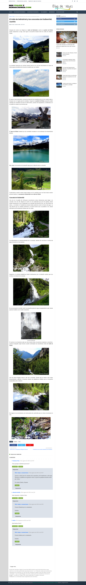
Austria (15, 441)
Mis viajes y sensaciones (15, 24)
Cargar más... (13, 566)
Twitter (21, 445)
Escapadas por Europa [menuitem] (32, 12)
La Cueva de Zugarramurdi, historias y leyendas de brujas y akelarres (69, 69)
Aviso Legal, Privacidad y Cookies (51, 582)
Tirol (13, 16)
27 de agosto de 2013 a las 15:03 (36, 472)
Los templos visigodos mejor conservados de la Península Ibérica (69, 61)
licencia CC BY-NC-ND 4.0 (38, 582)
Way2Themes (71, 582)
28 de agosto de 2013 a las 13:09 (36, 504)
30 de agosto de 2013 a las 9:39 (23, 520)
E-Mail (30, 445)
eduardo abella (16, 492)
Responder (15, 466)
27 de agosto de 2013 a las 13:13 (27, 460)
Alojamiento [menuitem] (44, 12)
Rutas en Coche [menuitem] (60, 12)
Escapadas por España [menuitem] (19, 12)
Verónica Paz (15, 460)
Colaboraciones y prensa (22, 1)
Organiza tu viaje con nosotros (34, 1)
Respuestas (15, 469)
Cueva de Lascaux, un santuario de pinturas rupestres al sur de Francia (65, 45)
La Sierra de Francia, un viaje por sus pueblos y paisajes (70, 84)
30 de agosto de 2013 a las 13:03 (36, 532)
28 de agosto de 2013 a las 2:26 (28, 492)
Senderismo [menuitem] (52, 12)
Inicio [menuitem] (10, 12)
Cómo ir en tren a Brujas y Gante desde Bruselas (70, 53)
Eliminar (20, 466)
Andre (14, 520)
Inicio (10, 16)
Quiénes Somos (12, 1)
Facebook (13, 445)
